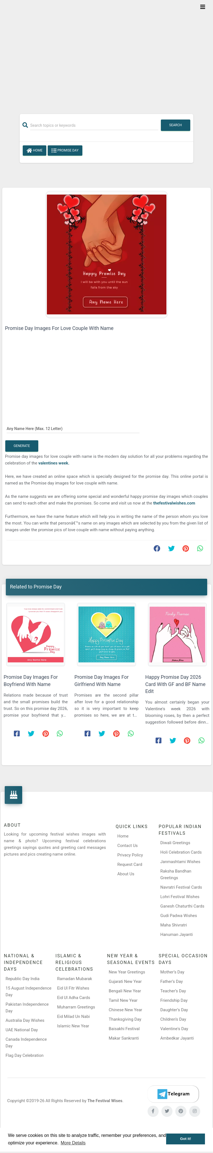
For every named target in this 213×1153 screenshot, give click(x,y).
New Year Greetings (127, 972)
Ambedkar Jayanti (177, 1038)
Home (34, 150)
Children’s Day (173, 1019)
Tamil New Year (123, 1000)
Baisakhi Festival (124, 1028)
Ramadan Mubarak (74, 978)
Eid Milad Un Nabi (73, 1016)
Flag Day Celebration (25, 1055)
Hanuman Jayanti (176, 934)
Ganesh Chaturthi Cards (182, 906)
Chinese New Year (125, 1009)
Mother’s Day (172, 972)
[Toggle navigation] (203, 7)
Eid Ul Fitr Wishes (73, 988)
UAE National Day (22, 1029)
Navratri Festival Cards (181, 887)
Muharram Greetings (76, 1007)
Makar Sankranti (124, 1038)
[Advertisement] (106, 53)
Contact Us (127, 845)
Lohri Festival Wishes (179, 896)
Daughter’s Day (174, 1009)
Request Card (129, 864)
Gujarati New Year (125, 981)
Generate (22, 446)
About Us (125, 873)
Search (175, 125)
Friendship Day (173, 1000)
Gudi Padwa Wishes (178, 915)
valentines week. (53, 463)
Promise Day (65, 150)
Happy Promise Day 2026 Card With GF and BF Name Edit (175, 684)
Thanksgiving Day (125, 1019)
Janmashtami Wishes (180, 861)
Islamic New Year (73, 1025)
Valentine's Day (174, 1028)
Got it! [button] (185, 1139)
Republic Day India (23, 978)
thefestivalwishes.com (174, 503)
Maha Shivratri (173, 925)
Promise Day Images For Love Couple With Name (59, 328)
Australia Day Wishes (25, 1020)
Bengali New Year (125, 990)
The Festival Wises (104, 1100)
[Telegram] (173, 1094)
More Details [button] (73, 1142)
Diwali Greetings (175, 842)
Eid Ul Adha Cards (73, 997)
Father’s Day (171, 981)
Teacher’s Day (173, 990)
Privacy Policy (130, 855)
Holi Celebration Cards (181, 852)
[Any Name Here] (73, 428)
